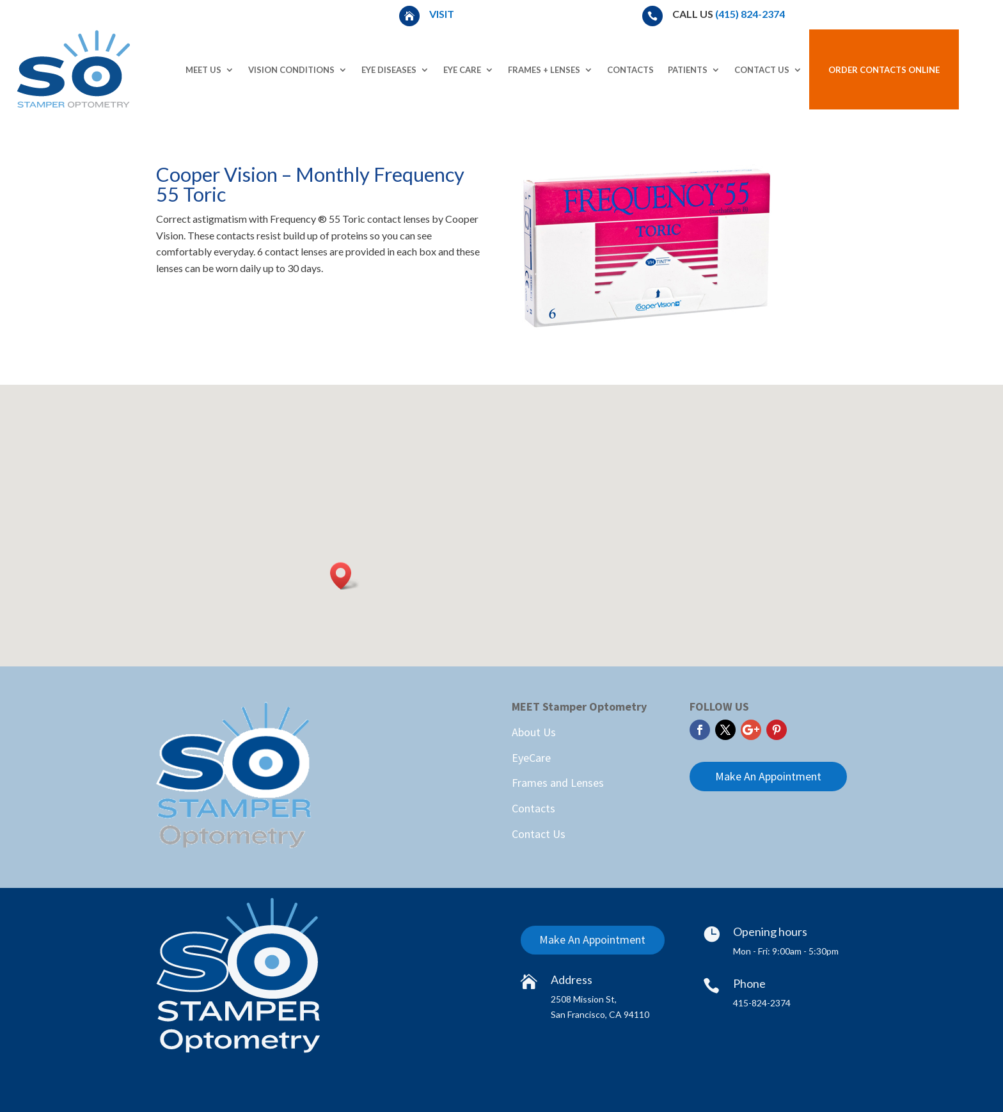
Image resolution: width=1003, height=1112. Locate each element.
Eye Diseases (388, 70)
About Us (534, 732)
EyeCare (531, 757)
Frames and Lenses (558, 782)
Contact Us (761, 70)
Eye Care (462, 70)
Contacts (630, 70)
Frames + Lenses (544, 70)
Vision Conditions (291, 70)
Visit (442, 14)
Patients (687, 70)
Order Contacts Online (884, 70)
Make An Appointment (768, 776)
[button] (344, 576)
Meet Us (203, 70)
